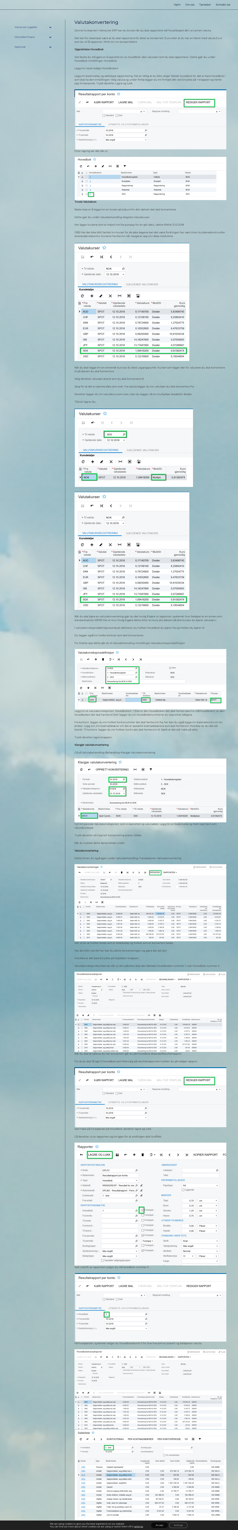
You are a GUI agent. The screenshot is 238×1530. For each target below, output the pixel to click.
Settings (178, 1525)
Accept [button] (159, 1525)
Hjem (177, 4)
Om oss (189, 4)
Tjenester (205, 4)
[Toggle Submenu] (50, 27)
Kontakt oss (223, 4)
